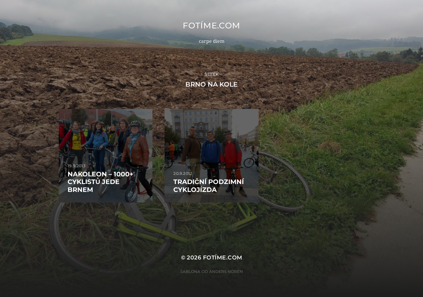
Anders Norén (226, 271)
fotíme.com (211, 26)
